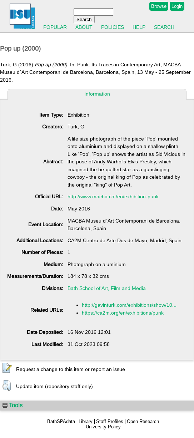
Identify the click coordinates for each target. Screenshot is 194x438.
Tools (13, 405)
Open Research (143, 421)
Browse (158, 6)
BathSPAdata (61, 421)
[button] (7, 368)
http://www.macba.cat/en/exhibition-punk (113, 196)
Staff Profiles (109, 421)
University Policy (103, 426)
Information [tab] (97, 94)
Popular (55, 27)
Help (139, 27)
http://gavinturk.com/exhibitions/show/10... (129, 305)
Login (177, 6)
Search (164, 27)
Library (86, 421)
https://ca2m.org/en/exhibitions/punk (123, 313)
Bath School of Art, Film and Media (107, 288)
